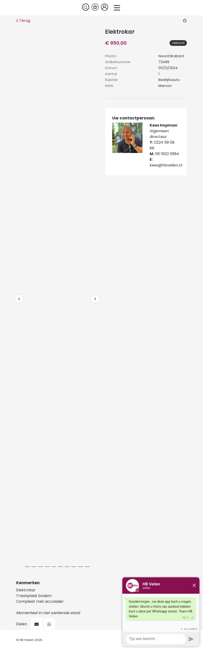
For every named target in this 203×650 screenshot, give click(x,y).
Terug (23, 20)
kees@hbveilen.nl (166, 165)
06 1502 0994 (167, 154)
